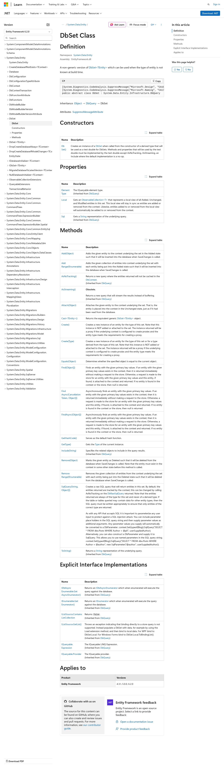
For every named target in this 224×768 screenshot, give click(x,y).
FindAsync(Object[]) (71, 414)
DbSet (99, 146)
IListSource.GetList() (71, 624)
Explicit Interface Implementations (191, 48)
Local (64, 199)
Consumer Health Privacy (94, 758)
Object (78, 103)
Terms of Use (120, 758)
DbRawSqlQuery (115, 493)
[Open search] (208, 4)
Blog (45, 758)
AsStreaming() (68, 289)
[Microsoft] (6, 4)
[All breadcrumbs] (63, 24)
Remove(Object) (69, 460)
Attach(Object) (68, 305)
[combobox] (28, 31)
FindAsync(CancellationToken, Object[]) (71, 394)
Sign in (216, 4)
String (83, 216)
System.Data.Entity (76, 24)
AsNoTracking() (69, 276)
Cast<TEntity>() (69, 318)
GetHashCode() (69, 438)
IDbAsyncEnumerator (107, 587)
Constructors (180, 35)
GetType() (66, 444)
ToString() (66, 550)
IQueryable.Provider (71, 654)
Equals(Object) (68, 361)
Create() (65, 324)
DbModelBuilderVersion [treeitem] (21, 109)
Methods (178, 43)
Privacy (71, 758)
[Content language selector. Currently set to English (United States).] (19, 750)
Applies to (179, 52)
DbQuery (91, 103)
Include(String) (68, 450)
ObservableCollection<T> (94, 199)
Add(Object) (67, 253)
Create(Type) (67, 341)
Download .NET (210, 13)
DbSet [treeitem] (15, 123)
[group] (112, 90)
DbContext (91, 279)
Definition (179, 30)
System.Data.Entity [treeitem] (18, 62)
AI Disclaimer (10, 758)
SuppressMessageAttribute (87, 111)
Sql (63, 216)
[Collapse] (48, 25)
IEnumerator (102, 601)
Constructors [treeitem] (18, 127)
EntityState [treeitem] (14, 156)
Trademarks (136, 758)
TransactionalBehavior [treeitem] (20, 188)
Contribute (58, 758)
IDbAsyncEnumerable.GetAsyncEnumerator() (71, 591)
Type (97, 444)
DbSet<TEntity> (98, 67)
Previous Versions (30, 758)
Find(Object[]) (68, 367)
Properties (179, 39)
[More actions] (161, 24)
